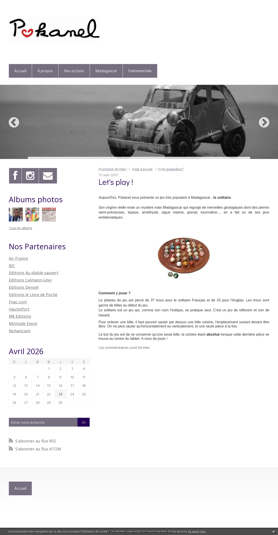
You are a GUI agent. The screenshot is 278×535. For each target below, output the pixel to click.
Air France (18, 258)
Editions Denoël (24, 287)
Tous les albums (20, 228)
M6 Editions (20, 316)
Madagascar (106, 70)
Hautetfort (19, 309)
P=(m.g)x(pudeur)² (171, 169)
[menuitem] (20, 71)
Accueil (20, 70)
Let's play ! (115, 181)
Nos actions (74, 70)
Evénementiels (140, 70)
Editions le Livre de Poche (33, 294)
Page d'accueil (142, 169)
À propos (45, 70)
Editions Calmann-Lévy (30, 280)
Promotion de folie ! (112, 169)
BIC (12, 265)
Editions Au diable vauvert (34, 272)
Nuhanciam (19, 330)
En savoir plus (197, 531)
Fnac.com (18, 301)
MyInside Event (23, 323)
